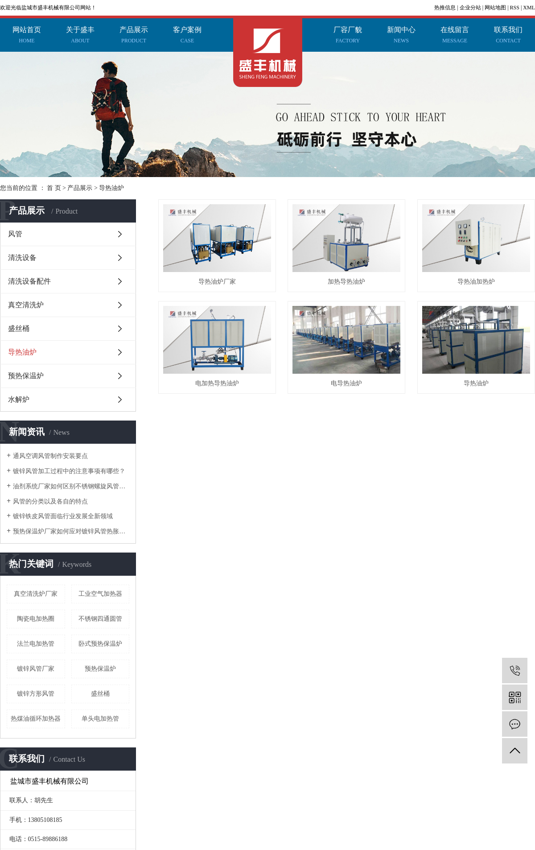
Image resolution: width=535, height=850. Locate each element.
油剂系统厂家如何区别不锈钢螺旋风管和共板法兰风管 (71, 486)
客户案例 (187, 36)
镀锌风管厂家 (35, 668)
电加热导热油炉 (351, 387)
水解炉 (18, 399)
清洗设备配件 (29, 281)
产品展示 (133, 36)
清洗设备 (22, 257)
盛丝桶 (18, 328)
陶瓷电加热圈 (35, 618)
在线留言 (455, 36)
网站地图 (495, 7)
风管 (15, 234)
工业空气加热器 (100, 593)
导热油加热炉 (219, 387)
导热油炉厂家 (219, 283)
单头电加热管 (100, 718)
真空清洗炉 (26, 305)
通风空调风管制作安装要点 (50, 456)
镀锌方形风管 (35, 693)
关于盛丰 (80, 36)
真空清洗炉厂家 (36, 593)
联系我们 (508, 36)
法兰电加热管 (35, 643)
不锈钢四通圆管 (100, 618)
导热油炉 (111, 188)
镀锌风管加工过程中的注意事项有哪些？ (69, 471)
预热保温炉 (26, 376)
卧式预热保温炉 (100, 643)
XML (529, 7)
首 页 (54, 188)
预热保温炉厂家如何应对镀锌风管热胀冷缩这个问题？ (71, 531)
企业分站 (470, 7)
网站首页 (27, 36)
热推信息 (445, 7)
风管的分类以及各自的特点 (50, 501)
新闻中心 (401, 36)
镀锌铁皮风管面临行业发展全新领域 (63, 516)
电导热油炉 (219, 490)
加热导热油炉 (351, 283)
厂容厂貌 (347, 36)
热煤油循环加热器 (36, 718)
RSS (514, 7)
